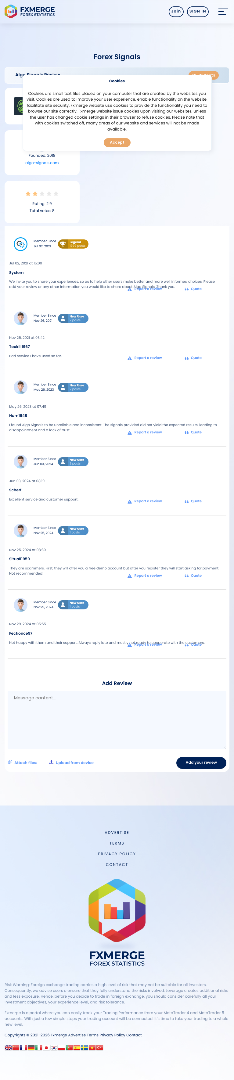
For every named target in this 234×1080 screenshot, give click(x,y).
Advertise (117, 832)
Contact (117, 864)
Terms (117, 843)
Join (176, 11)
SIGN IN (197, 11)
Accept (117, 142)
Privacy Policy (117, 854)
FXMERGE (31, 11)
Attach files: (51, 762)
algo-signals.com (42, 163)
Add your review (201, 762)
